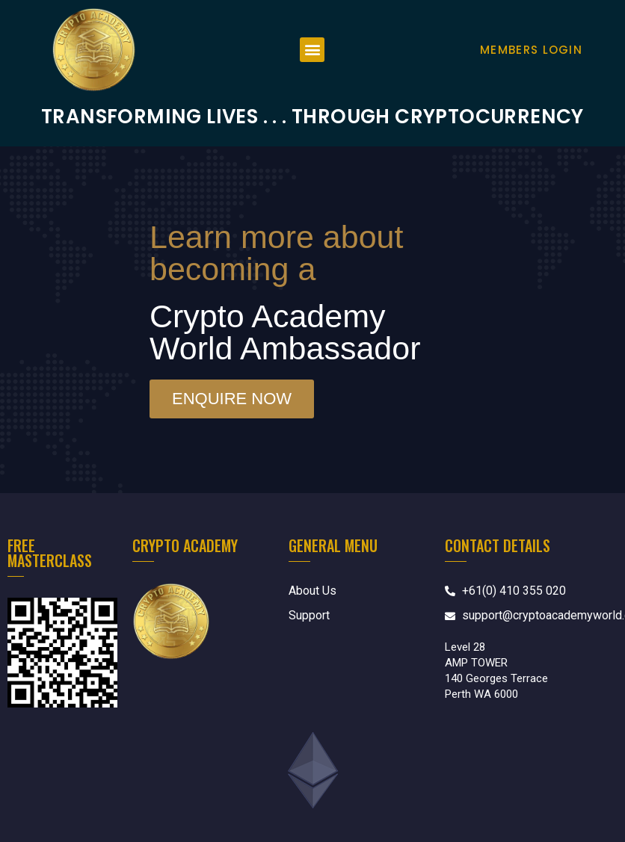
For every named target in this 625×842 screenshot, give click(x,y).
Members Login (531, 50)
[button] (312, 49)
